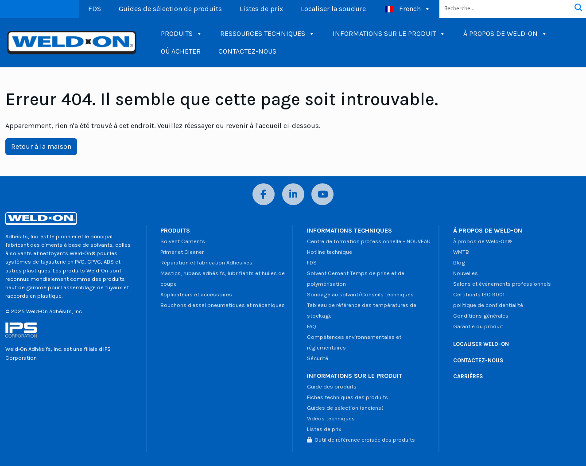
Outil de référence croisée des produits (361, 439)
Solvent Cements (182, 241)
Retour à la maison (41, 146)
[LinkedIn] (293, 194)
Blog (459, 262)
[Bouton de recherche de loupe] (578, 7)
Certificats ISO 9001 (479, 294)
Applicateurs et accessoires (196, 294)
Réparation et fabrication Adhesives (206, 262)
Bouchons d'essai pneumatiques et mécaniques (222, 305)
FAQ (311, 326)
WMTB (461, 252)
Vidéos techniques (331, 418)
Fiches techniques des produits (347, 397)
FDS (94, 8)
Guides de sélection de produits (170, 8)
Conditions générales (480, 315)
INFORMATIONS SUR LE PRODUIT (389, 34)
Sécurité (317, 358)
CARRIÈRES (468, 376)
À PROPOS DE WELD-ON (505, 34)
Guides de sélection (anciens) (345, 407)
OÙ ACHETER (181, 51)
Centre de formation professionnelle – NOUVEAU (369, 241)
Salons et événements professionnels (502, 283)
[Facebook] (263, 194)
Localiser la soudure (333, 8)
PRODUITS (181, 34)
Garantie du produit (478, 326)
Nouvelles (465, 273)
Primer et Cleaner (182, 252)
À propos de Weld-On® (482, 241)
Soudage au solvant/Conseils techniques (360, 294)
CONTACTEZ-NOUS (247, 51)
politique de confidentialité (488, 305)
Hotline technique (329, 252)
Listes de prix (261, 8)
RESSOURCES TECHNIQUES (267, 34)
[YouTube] (322, 194)
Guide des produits (332, 386)
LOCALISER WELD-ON (481, 344)
